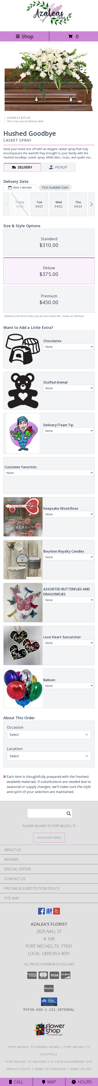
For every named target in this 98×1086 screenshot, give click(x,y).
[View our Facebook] (41, 913)
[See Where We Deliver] (49, 837)
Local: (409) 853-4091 (49, 953)
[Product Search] (49, 813)
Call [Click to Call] (16, 1082)
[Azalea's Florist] (49, 25)
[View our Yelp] (56, 913)
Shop (24, 36)
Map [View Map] (49, 1082)
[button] (49, 1002)
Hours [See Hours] (82, 1082)
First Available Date (55, 187)
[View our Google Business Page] (49, 913)
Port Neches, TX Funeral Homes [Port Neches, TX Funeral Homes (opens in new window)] (34, 1047)
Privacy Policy (19, 1069)
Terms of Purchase (50, 1069)
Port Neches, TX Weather (25, 1062)
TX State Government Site (71, 1062)
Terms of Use (80, 1069)
